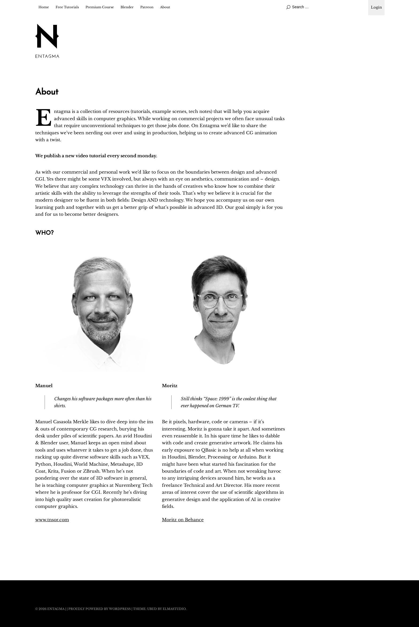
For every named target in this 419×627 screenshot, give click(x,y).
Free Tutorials (67, 7)
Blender (127, 7)
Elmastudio (174, 609)
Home (43, 7)
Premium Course (100, 7)
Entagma (55, 609)
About (165, 7)
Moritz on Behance (183, 519)
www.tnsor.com (52, 519)
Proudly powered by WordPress (99, 609)
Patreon (146, 7)
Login (376, 7)
